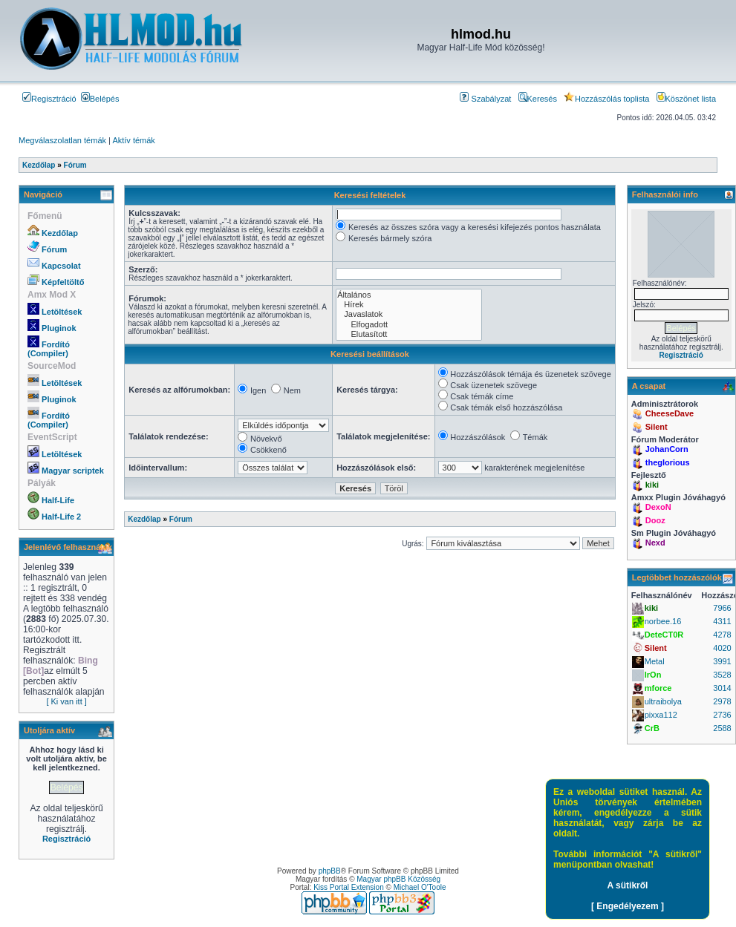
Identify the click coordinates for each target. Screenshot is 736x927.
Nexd (655, 542)
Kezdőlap (60, 233)
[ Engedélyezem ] (627, 906)
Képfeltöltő (63, 282)
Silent (656, 426)
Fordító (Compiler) (48, 349)
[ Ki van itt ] (66, 701)
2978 (722, 701)
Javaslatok (409, 314)
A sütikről (628, 885)
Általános (409, 295)
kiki (652, 484)
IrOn (653, 674)
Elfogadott (409, 325)
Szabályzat (485, 98)
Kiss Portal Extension (348, 887)
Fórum (54, 249)
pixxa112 (661, 714)
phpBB (330, 871)
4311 (722, 621)
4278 (722, 634)
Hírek (409, 304)
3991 (722, 661)
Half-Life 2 (61, 516)
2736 (722, 714)
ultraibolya (663, 701)
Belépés (100, 98)
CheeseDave (669, 413)
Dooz (655, 520)
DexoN (658, 506)
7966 (722, 607)
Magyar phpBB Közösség (398, 879)
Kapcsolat (61, 265)
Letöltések (62, 311)
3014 (722, 688)
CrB (652, 728)
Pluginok (59, 328)
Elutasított (409, 334)
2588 (722, 728)
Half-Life (58, 500)
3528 (722, 674)
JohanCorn (666, 449)
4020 (722, 647)
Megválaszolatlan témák (62, 140)
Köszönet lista (686, 98)
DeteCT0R (664, 634)
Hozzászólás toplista (606, 98)
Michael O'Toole (420, 887)
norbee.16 (663, 621)
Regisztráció (49, 98)
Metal (655, 661)
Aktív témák (133, 140)
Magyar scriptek (73, 470)
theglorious (667, 462)
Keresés (537, 98)
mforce (658, 688)
